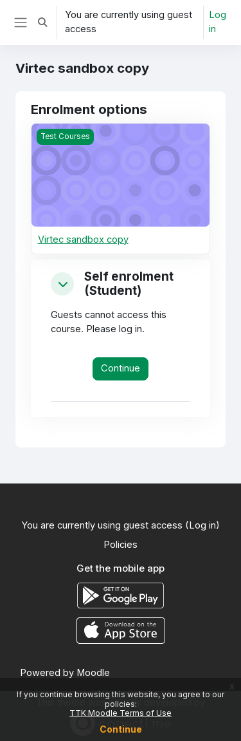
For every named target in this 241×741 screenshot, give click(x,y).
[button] (42, 22)
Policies (120, 544)
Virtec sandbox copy (83, 239)
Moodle (93, 673)
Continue (121, 729)
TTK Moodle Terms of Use (120, 713)
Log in (217, 22)
